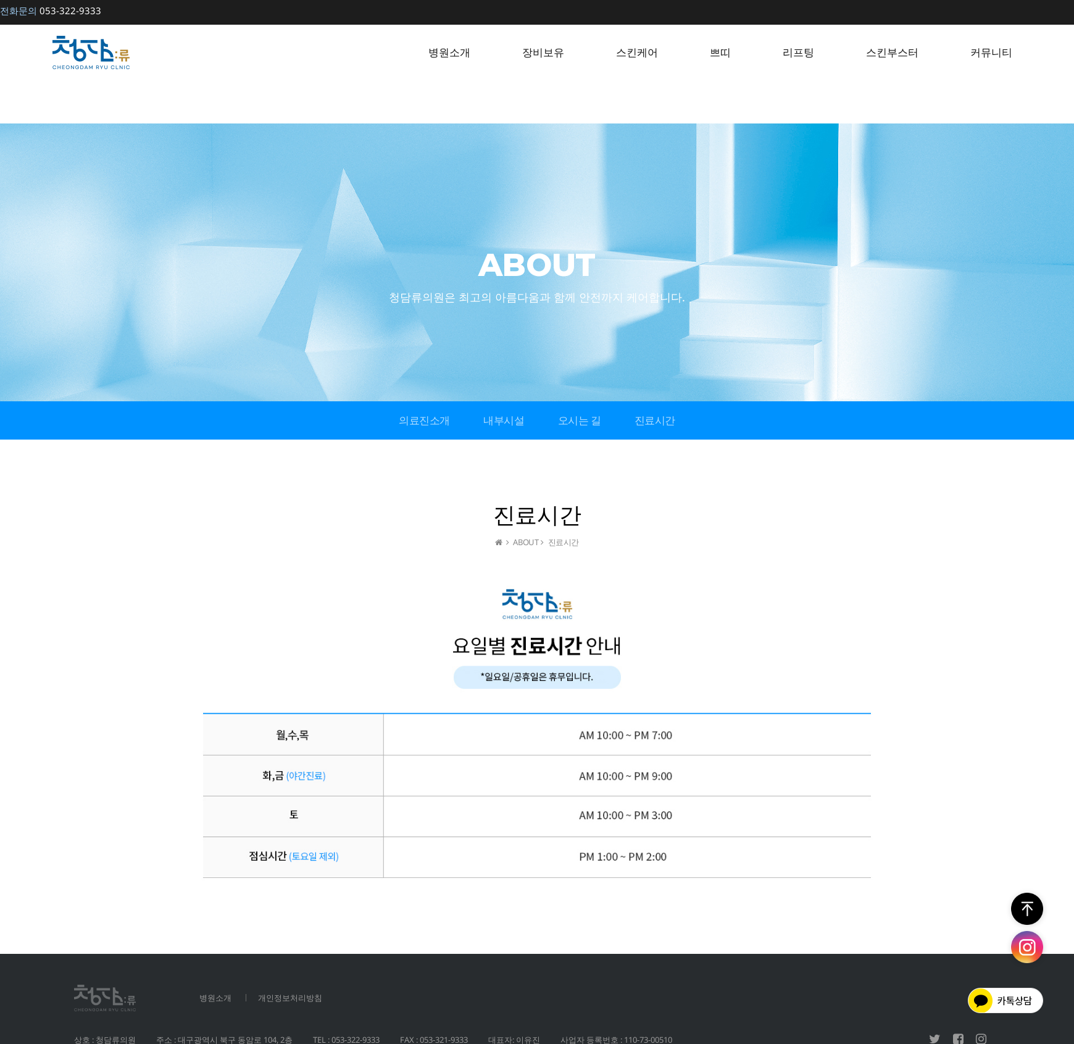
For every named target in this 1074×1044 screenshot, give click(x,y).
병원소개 (449, 52)
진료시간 (655, 420)
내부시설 (503, 420)
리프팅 (798, 52)
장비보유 (543, 52)
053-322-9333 (50, 10)
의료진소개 (424, 420)
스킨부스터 (892, 52)
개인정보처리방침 (290, 997)
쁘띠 (720, 52)
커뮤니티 (991, 52)
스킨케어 (637, 52)
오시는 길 (579, 420)
